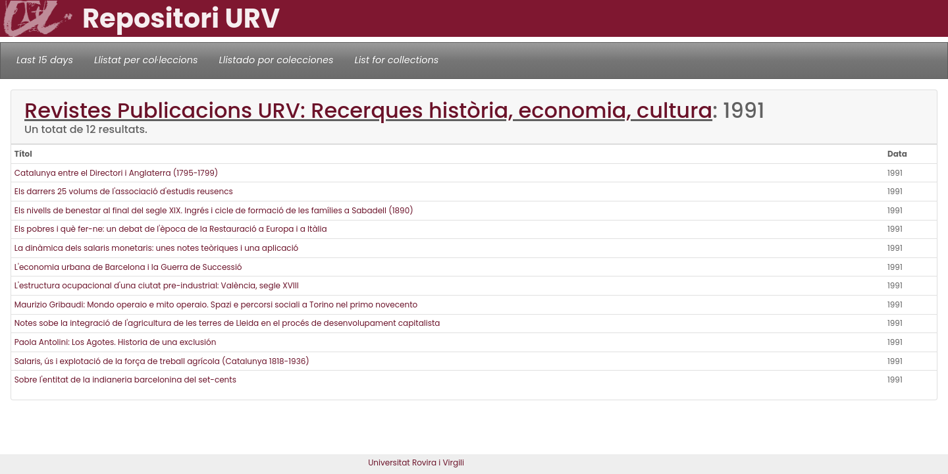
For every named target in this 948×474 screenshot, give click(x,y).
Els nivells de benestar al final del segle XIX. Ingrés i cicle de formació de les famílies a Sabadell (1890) (213, 210)
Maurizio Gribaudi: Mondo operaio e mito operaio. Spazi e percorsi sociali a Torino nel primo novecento (215, 304)
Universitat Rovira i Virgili (416, 462)
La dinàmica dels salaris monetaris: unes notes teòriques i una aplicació (156, 247)
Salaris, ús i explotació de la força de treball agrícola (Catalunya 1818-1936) (161, 361)
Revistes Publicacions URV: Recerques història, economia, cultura (368, 110)
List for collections (396, 59)
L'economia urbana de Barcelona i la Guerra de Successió (128, 267)
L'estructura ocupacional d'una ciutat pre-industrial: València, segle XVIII (156, 285)
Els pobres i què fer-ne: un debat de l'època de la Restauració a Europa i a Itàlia (170, 228)
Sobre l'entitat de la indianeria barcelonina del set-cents (125, 379)
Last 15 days (44, 59)
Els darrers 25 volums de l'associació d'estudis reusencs (123, 191)
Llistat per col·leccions (146, 59)
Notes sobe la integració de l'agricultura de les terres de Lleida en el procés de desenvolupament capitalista (227, 323)
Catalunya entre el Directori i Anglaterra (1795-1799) (116, 172)
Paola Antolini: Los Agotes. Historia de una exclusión (115, 342)
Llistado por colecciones (276, 59)
